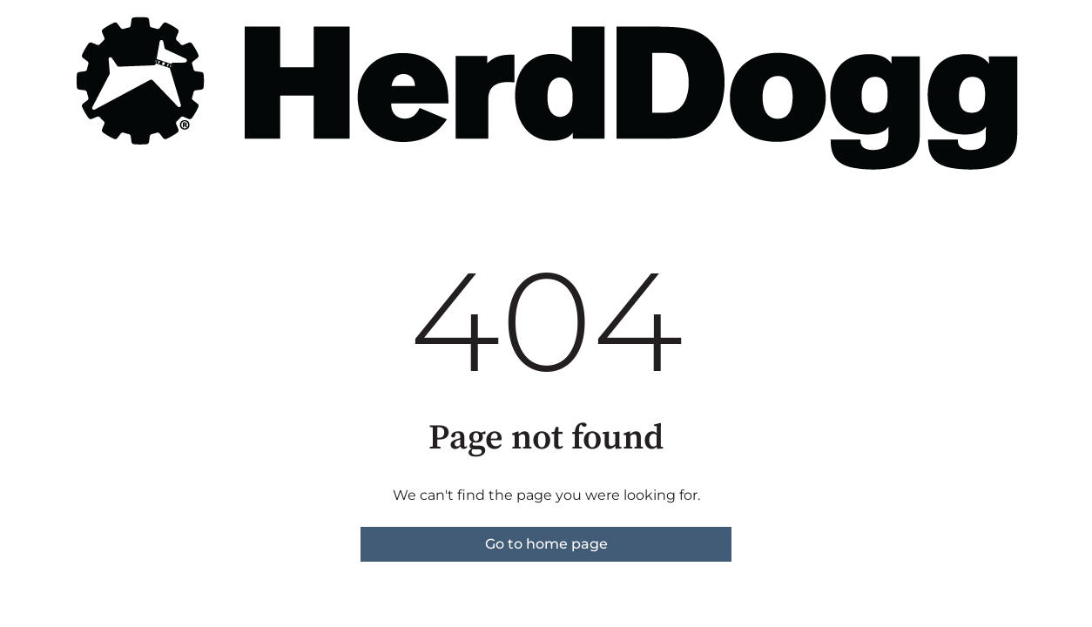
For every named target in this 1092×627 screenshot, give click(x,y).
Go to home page (546, 544)
